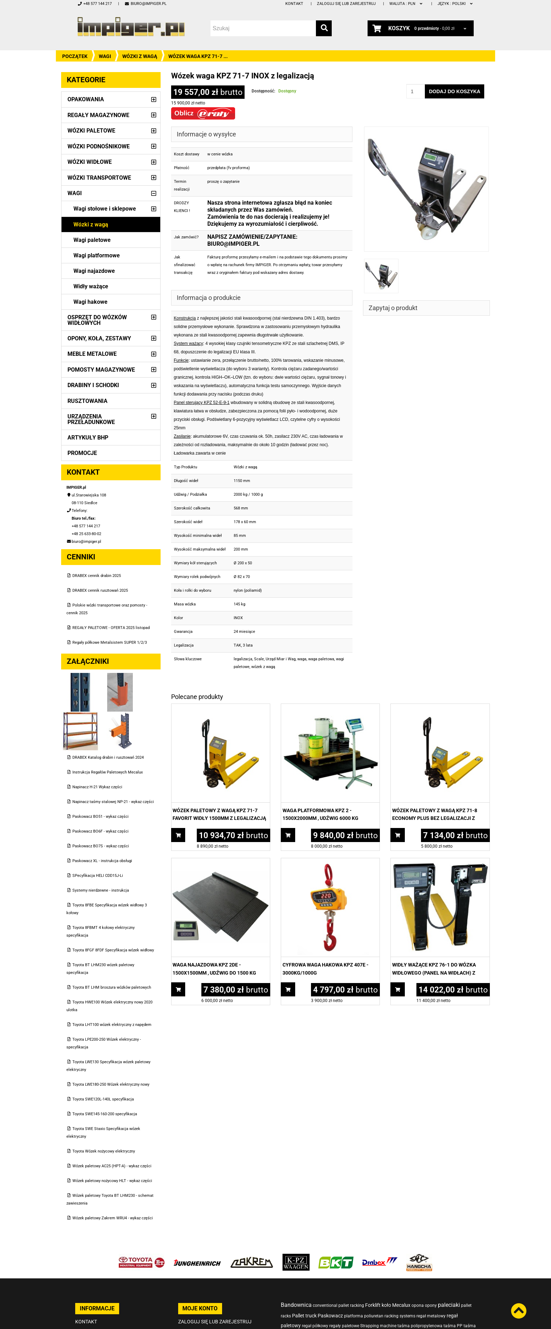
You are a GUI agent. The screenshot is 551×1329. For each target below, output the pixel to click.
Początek (74, 56)
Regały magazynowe (98, 115)
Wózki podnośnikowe (98, 146)
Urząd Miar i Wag (281, 659)
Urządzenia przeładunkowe (91, 419)
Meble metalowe (92, 354)
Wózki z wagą (139, 56)
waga (301, 659)
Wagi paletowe (92, 240)
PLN (406, 3)
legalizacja (243, 659)
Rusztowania (87, 401)
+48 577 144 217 (94, 3)
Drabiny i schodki (93, 385)
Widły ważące (90, 286)
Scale (259, 659)
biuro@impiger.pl (145, 3)
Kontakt (294, 3)
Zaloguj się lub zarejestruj (346, 3)
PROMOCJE (82, 453)
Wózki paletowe (91, 130)
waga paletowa (321, 659)
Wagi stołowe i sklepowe (104, 208)
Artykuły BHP (87, 437)
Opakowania (85, 99)
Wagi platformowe (96, 255)
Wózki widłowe (89, 162)
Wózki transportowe (99, 177)
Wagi (105, 56)
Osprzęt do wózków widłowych (97, 320)
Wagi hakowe (90, 301)
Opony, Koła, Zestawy (99, 338)
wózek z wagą (263, 666)
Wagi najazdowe (94, 271)
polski (455, 3)
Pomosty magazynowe (101, 369)
